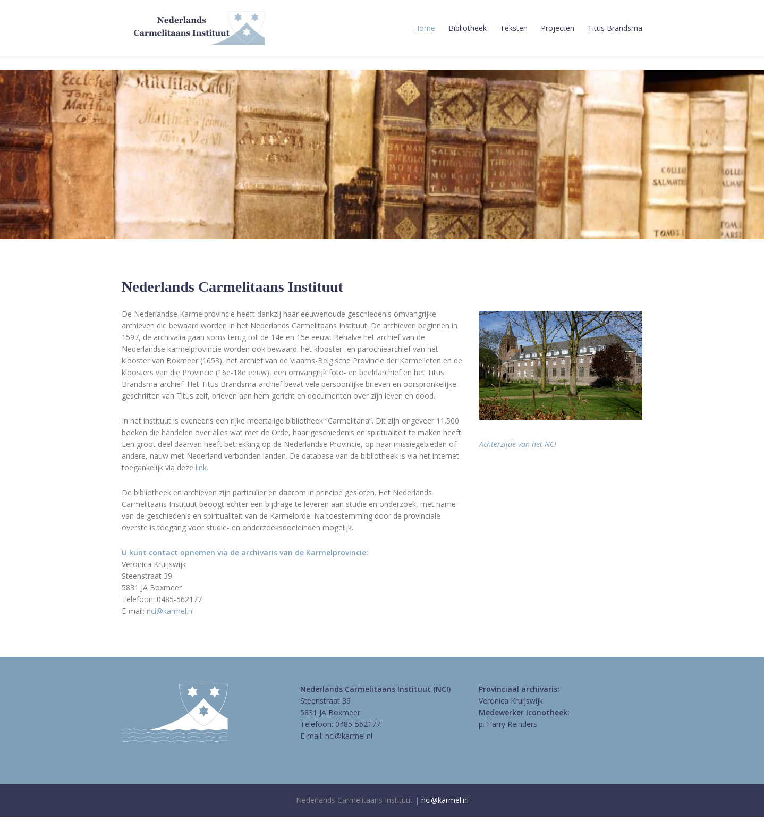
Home (424, 28)
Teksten (514, 28)
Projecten (557, 28)
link (201, 467)
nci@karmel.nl (170, 611)
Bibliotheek (467, 28)
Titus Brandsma (615, 28)
